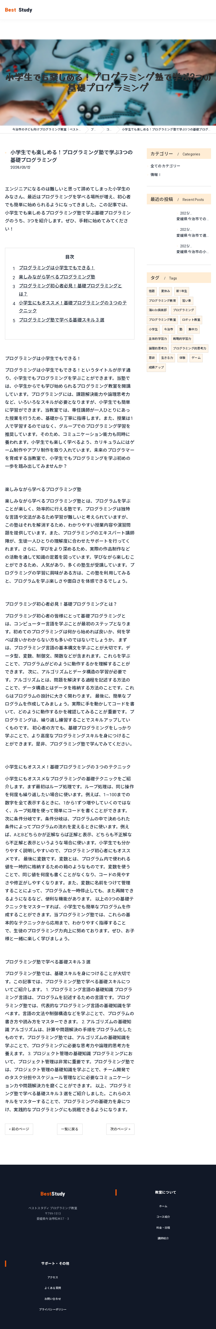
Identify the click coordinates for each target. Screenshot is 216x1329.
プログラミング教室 (162, 320)
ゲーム (196, 358)
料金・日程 (163, 1247)
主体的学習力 (158, 339)
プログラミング (183, 310)
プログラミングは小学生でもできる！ (57, 267)
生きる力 (167, 358)
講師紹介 (163, 1258)
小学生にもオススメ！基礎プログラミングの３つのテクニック (73, 306)
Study (18, 9)
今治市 (168, 329)
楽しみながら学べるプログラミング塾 (57, 276)
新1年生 (181, 291)
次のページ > (120, 1129)
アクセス (52, 1297)
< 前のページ (19, 1129)
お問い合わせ (52, 1318)
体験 (182, 358)
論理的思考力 (158, 348)
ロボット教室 (191, 320)
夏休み (165, 291)
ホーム (163, 1225)
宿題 (152, 291)
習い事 (186, 300)
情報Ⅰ (156, 175)
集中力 (193, 329)
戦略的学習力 (182, 339)
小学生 (153, 329)
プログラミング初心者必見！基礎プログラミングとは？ (70, 289)
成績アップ (156, 367)
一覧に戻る (70, 1129)
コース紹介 (163, 1236)
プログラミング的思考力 (189, 348)
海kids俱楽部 (158, 310)
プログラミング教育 (162, 300)
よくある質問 (52, 1307)
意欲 (152, 358)
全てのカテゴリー (166, 166)
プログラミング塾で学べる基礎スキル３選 (61, 319)
